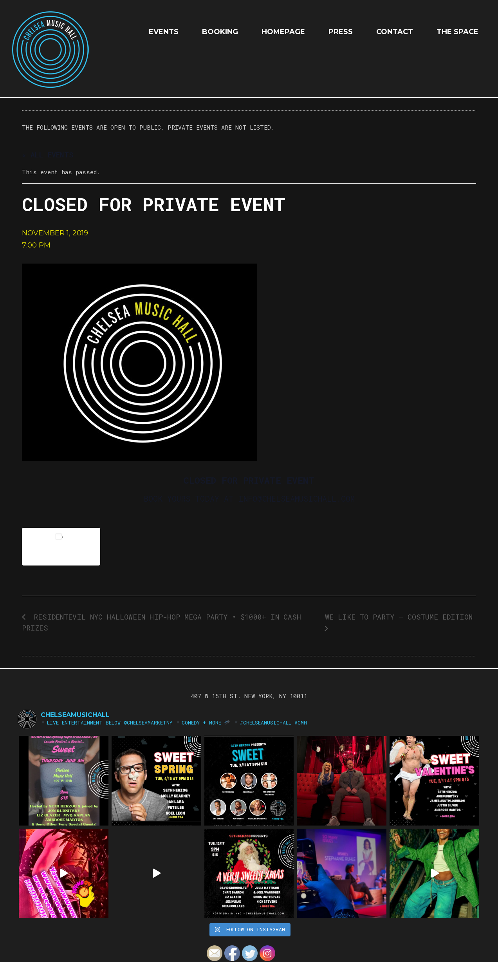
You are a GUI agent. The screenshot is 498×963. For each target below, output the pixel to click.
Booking (220, 31)
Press (340, 31)
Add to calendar (61, 546)
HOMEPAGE (283, 31)
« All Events (47, 154)
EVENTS (164, 31)
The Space (457, 31)
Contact (394, 31)
